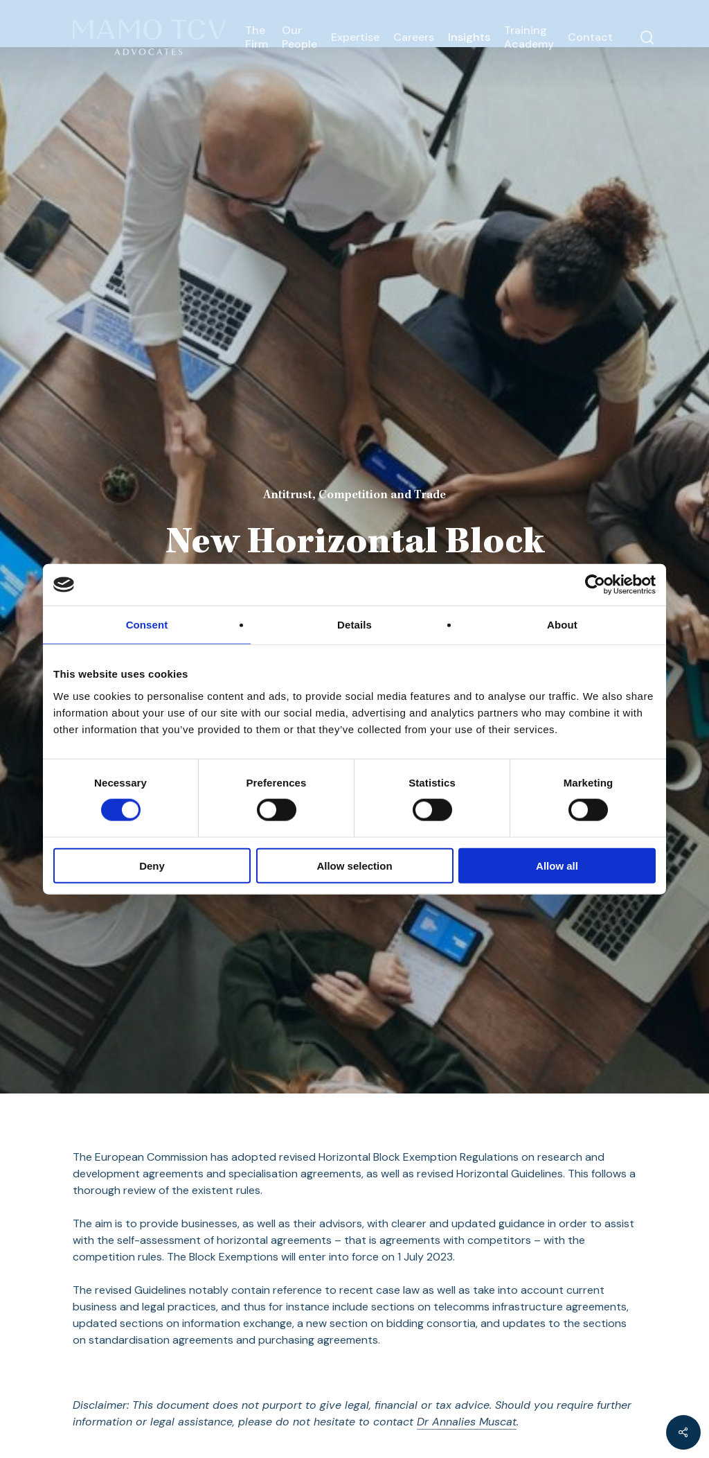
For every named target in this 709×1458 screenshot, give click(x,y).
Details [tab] (354, 625)
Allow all (557, 865)
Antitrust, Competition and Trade (354, 495)
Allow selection (354, 865)
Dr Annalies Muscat (467, 1421)
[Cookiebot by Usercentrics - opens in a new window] (595, 584)
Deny (152, 865)
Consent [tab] (147, 625)
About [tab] (562, 625)
